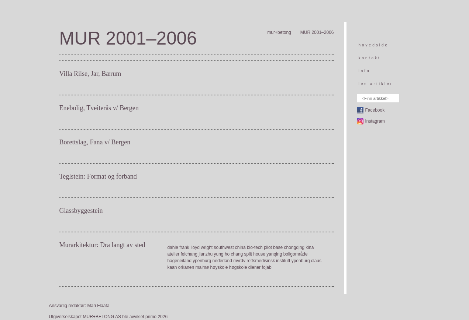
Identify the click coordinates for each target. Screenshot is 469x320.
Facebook (375, 110)
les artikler (376, 84)
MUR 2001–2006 (317, 32)
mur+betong (279, 32)
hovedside (374, 45)
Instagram (375, 121)
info (364, 71)
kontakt (370, 58)
